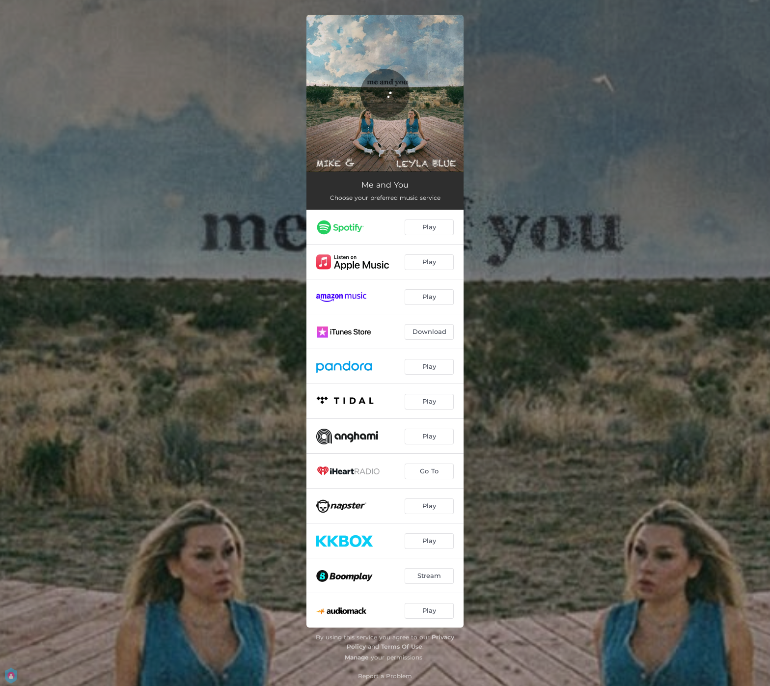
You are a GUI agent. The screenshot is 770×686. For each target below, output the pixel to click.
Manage (357, 657)
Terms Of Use (401, 646)
